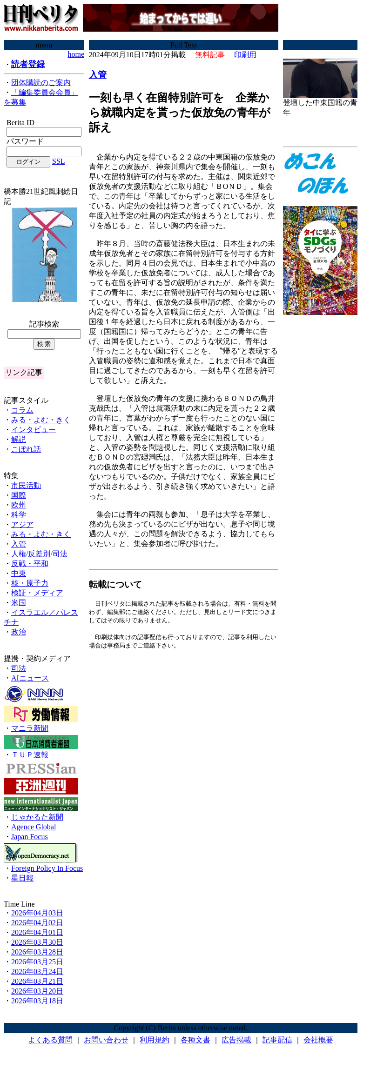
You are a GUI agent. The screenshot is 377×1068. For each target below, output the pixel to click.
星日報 (22, 878)
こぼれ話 (26, 449)
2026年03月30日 (37, 942)
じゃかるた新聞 (37, 817)
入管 (18, 544)
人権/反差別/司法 (39, 554)
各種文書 (195, 1040)
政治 (18, 632)
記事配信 (277, 1040)
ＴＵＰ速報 (29, 755)
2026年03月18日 (37, 1001)
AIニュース (30, 678)
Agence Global (33, 827)
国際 (18, 495)
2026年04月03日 (37, 913)
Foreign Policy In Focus (47, 868)
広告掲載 (236, 1040)
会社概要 (318, 1040)
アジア (22, 524)
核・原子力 (29, 583)
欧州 (18, 505)
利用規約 (154, 1040)
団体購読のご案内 (41, 83)
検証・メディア (37, 593)
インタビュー (33, 430)
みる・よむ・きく (41, 420)
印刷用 (245, 55)
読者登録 (28, 64)
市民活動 (26, 485)
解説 (18, 439)
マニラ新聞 (29, 728)
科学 (18, 515)
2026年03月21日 (37, 981)
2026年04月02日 (37, 923)
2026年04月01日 (37, 932)
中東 (18, 573)
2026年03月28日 (37, 952)
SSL (58, 161)
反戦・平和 (29, 563)
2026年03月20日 (37, 991)
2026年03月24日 (37, 971)
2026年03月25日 (37, 962)
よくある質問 (50, 1040)
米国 (18, 603)
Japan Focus (29, 837)
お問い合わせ (106, 1040)
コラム (22, 410)
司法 (18, 668)
